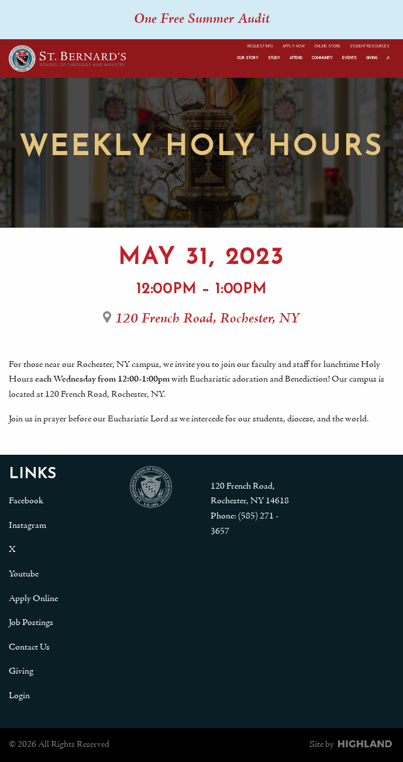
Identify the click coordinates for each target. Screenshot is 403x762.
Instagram (27, 525)
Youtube (24, 574)
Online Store (327, 46)
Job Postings (31, 623)
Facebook (26, 501)
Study (274, 58)
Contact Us (29, 647)
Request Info (260, 46)
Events (349, 58)
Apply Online (33, 599)
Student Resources (370, 46)
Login (19, 696)
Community (322, 58)
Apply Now (294, 46)
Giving (371, 58)
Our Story (248, 58)
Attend (296, 58)
